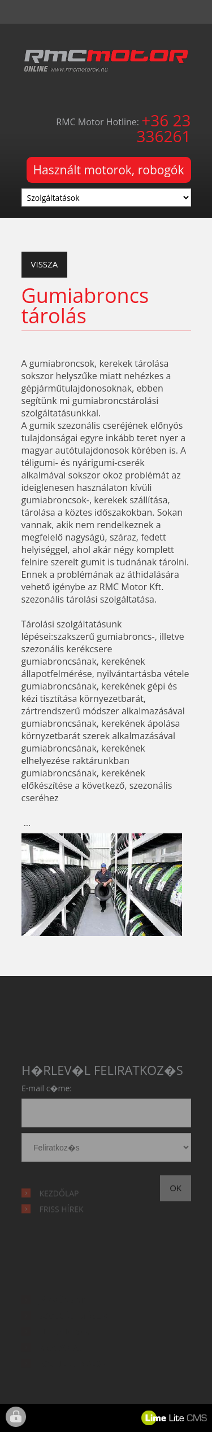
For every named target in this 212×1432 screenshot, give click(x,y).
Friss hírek (62, 1214)
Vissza (44, 264)
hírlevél (106, 1150)
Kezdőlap (59, 1198)
